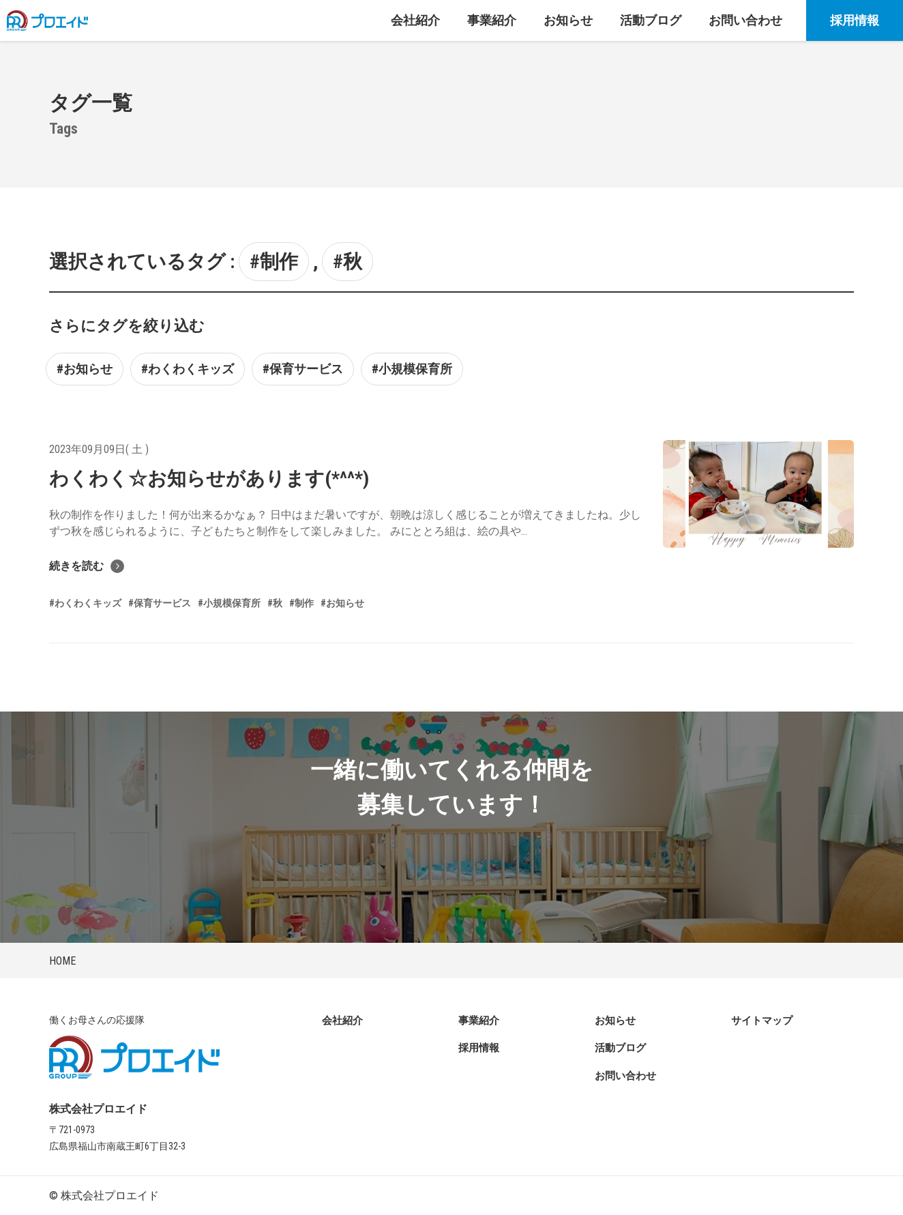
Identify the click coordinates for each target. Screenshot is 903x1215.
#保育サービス (303, 369)
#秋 (347, 261)
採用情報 (854, 20)
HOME (62, 960)
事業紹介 (478, 1020)
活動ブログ (620, 1048)
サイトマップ (762, 1020)
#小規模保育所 (412, 369)
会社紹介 (342, 1020)
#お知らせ (85, 369)
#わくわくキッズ (187, 369)
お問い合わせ (625, 1076)
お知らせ (615, 1020)
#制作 (274, 261)
